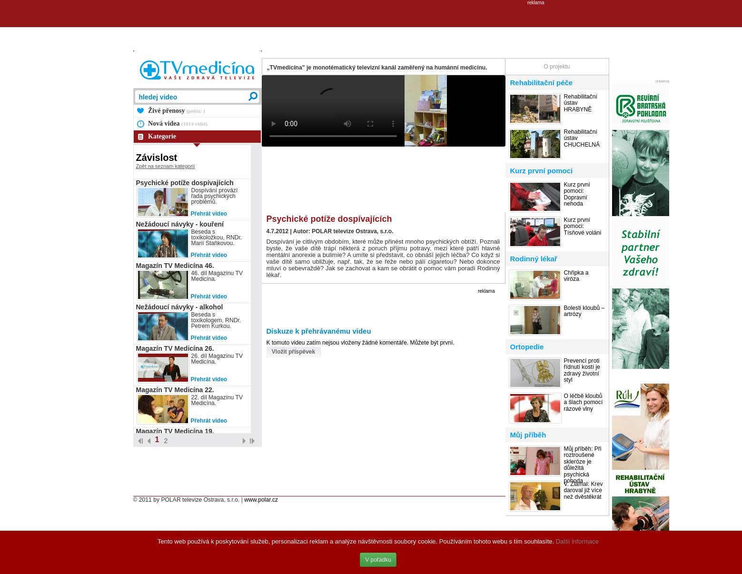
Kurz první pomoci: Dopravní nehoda (577, 194)
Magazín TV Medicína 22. (175, 390)
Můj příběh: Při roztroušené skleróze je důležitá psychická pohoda (583, 465)
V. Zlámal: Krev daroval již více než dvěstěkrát (583, 490)
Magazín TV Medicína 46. (175, 265)
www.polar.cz (261, 499)
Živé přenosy (176, 110)
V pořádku (378, 559)
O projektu (557, 66)
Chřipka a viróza (576, 276)
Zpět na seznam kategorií (165, 166)
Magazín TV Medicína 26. (175, 348)
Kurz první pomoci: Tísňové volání (583, 226)
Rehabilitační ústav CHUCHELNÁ (582, 138)
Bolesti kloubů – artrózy (584, 311)
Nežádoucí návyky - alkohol (179, 307)
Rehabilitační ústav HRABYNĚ (580, 103)
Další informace (577, 541)
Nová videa (178, 123)
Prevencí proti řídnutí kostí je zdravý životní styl (582, 370)
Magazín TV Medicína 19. (175, 431)
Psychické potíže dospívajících (185, 183)
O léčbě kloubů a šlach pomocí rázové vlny (583, 402)
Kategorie (162, 136)
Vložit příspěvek (293, 351)
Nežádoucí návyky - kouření (180, 224)
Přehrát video (209, 213)
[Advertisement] (371, 26)
